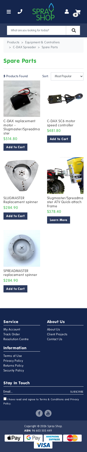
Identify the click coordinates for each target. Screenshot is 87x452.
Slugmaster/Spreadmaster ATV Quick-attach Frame (65, 202)
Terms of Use (12, 356)
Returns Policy (13, 366)
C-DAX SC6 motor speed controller (61, 123)
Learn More (59, 220)
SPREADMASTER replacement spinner (20, 273)
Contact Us (55, 339)
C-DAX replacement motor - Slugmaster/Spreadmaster (21, 127)
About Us (53, 329)
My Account (11, 329)
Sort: (44, 76)
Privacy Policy (13, 361)
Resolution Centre (16, 339)
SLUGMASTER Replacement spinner (20, 200)
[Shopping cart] (78, 12)
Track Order (11, 334)
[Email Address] (37, 391)
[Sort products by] (67, 76)
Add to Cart (15, 147)
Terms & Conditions (52, 399)
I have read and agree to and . (41, 401)
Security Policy (13, 370)
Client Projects (57, 334)
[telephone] (20, 11)
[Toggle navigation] (9, 12)
